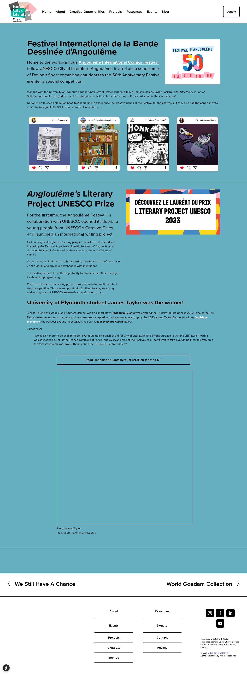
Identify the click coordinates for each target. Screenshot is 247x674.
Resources (162, 611)
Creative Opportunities (87, 11)
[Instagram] (210, 613)
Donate (231, 12)
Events (114, 625)
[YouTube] (220, 623)
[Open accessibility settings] (6, 667)
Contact (162, 637)
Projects (114, 637)
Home (46, 11)
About (114, 611)
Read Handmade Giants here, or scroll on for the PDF (123, 360)
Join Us (114, 657)
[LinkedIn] (230, 613)
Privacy (162, 647)
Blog (165, 11)
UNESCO (113, 647)
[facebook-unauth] (220, 613)
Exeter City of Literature (218, 652)
